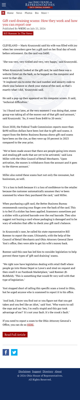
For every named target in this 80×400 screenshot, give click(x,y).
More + (45, 12)
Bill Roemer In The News (18, 33)
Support (36, 371)
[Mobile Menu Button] (4, 5)
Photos (28, 12)
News (19, 12)
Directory (48, 371)
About (58, 371)
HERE (30, 324)
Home (10, 12)
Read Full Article (15, 335)
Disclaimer (24, 371)
